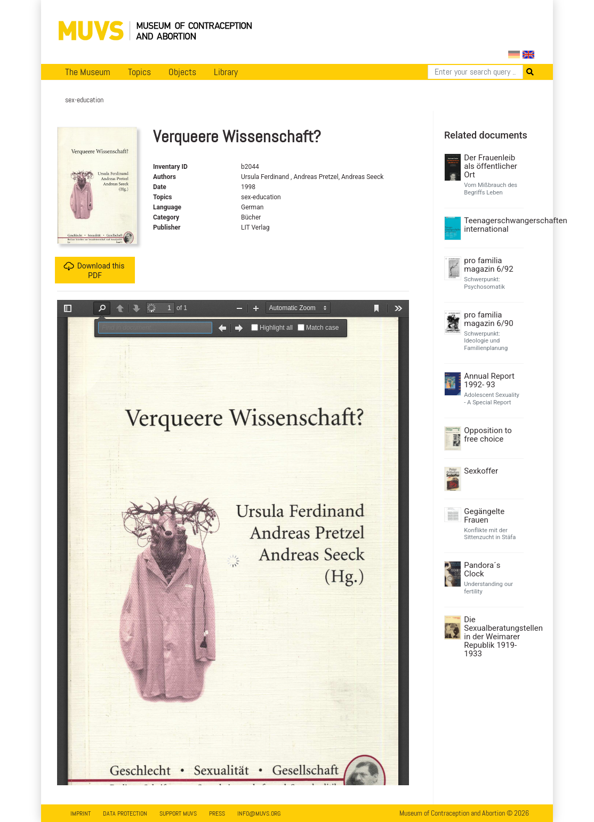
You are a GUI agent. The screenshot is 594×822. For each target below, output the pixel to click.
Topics (139, 72)
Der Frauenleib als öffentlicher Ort (490, 166)
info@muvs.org (258, 813)
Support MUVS (178, 813)
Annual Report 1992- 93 (489, 380)
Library (226, 72)
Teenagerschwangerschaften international (492, 224)
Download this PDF (94, 270)
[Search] (475, 72)
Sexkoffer (481, 471)
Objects (182, 72)
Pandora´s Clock (482, 569)
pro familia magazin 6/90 (488, 319)
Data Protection (125, 813)
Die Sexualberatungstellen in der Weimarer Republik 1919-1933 (492, 636)
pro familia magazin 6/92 (488, 264)
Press (217, 813)
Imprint (80, 813)
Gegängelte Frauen (484, 515)
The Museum (87, 72)
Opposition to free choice (488, 434)
